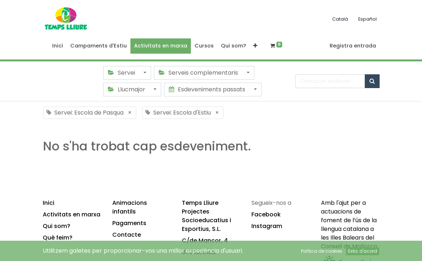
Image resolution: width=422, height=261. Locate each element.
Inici (48, 203)
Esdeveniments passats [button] (208, 89)
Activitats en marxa (71, 214)
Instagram (266, 226)
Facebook (266, 214)
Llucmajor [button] (127, 89)
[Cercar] (372, 81)
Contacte (126, 235)
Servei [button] (122, 73)
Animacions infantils (129, 207)
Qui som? (56, 226)
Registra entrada (353, 45)
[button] (255, 46)
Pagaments (129, 223)
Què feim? (57, 237)
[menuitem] (58, 46)
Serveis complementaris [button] (199, 73)
